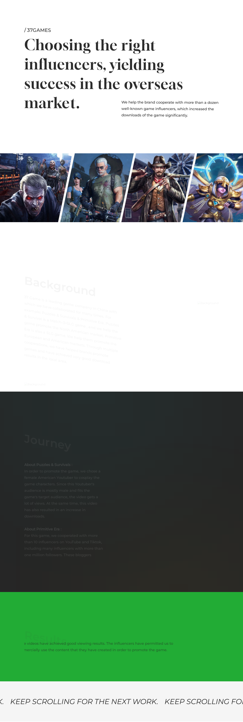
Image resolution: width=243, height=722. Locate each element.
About (29, 8)
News (81, 9)
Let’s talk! (210, 8)
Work (44, 8)
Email (181, 8)
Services (59, 8)
